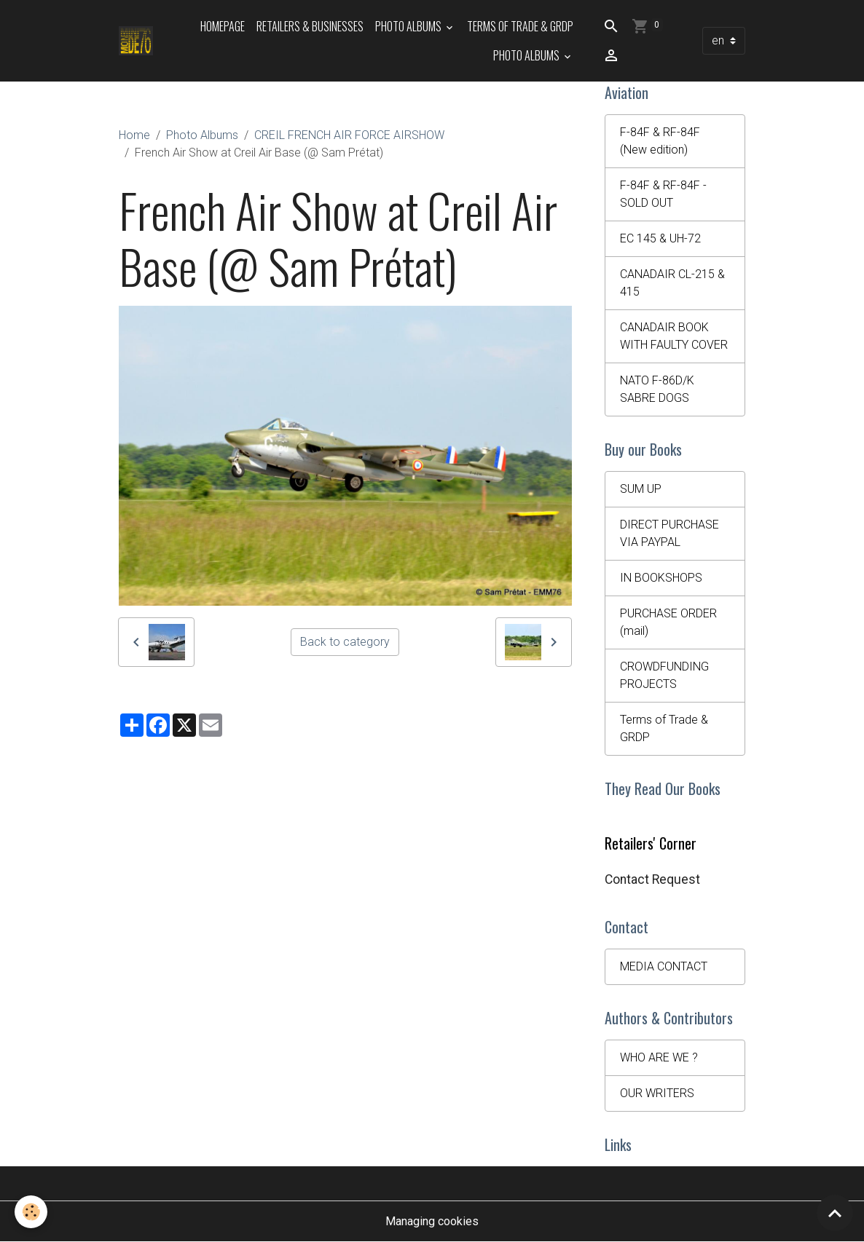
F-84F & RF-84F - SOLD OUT (663, 194)
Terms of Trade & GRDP (520, 26)
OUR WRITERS (657, 1093)
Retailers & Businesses (310, 26)
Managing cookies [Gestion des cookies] (432, 1221)
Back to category (345, 642)
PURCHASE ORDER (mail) (668, 622)
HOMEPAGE (222, 26)
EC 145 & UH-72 (660, 238)
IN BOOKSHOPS (661, 578)
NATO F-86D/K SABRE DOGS (657, 389)
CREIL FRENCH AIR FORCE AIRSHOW (349, 135)
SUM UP (640, 489)
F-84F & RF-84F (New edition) (660, 141)
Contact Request (652, 879)
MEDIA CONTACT (663, 966)
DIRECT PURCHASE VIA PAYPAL (669, 533)
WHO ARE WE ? (659, 1057)
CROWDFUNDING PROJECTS (664, 675)
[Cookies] (31, 1211)
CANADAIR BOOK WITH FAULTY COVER (674, 336)
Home (134, 135)
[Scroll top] (835, 1213)
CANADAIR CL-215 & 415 (672, 282)
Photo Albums (409, 26)
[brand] (136, 40)
